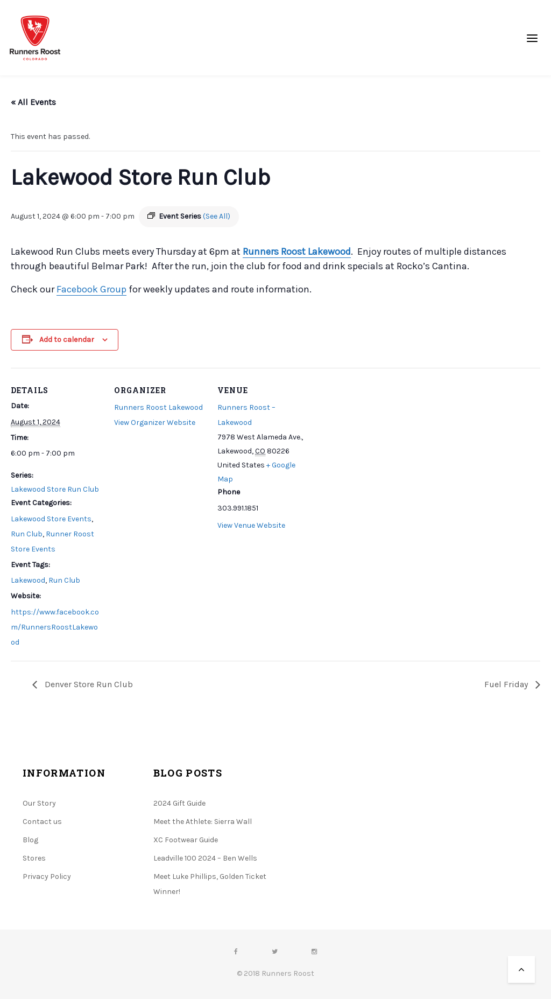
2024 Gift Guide (179, 803)
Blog (30, 839)
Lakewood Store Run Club (55, 489)
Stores (34, 858)
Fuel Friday (507, 684)
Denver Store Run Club (88, 684)
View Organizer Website (154, 422)
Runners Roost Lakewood (297, 251)
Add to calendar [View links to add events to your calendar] (66, 339)
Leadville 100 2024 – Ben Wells (205, 858)
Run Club (27, 534)
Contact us (42, 821)
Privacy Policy (47, 876)
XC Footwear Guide (185, 839)
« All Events (33, 102)
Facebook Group (91, 289)
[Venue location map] (377, 442)
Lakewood (28, 580)
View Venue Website (251, 525)
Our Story (39, 803)
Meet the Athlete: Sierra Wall (202, 821)
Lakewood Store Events (51, 518)
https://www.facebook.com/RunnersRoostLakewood (55, 627)
